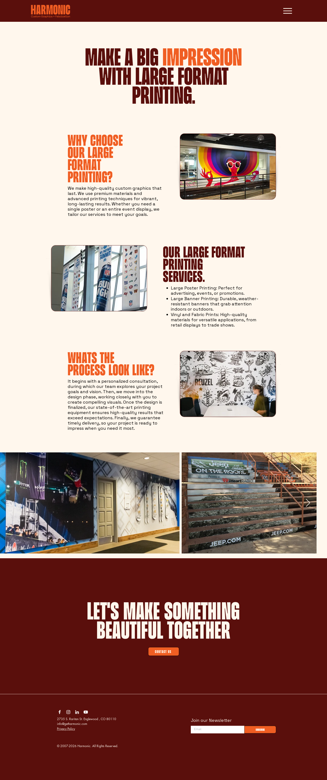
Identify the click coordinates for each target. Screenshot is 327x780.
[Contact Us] (163, 651)
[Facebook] (59, 712)
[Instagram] (68, 712)
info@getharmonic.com (72, 724)
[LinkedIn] (77, 712)
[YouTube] (85, 712)
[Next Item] (307, 503)
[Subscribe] (260, 729)
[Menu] (287, 10)
